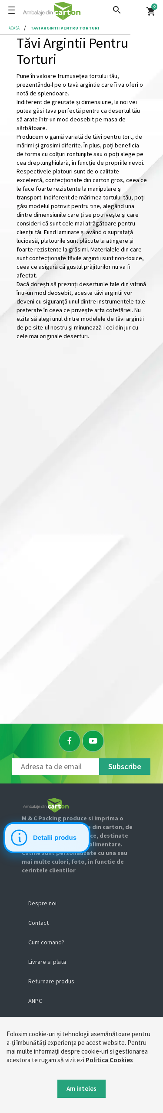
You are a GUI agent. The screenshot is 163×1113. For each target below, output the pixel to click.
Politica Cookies (109, 1060)
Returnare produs (51, 981)
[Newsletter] (55, 766)
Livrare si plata (47, 962)
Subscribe (124, 766)
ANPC (35, 1001)
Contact (38, 923)
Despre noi (42, 903)
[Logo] (79, 11)
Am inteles (81, 1088)
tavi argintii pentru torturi (64, 28)
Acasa (14, 28)
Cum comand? (46, 942)
